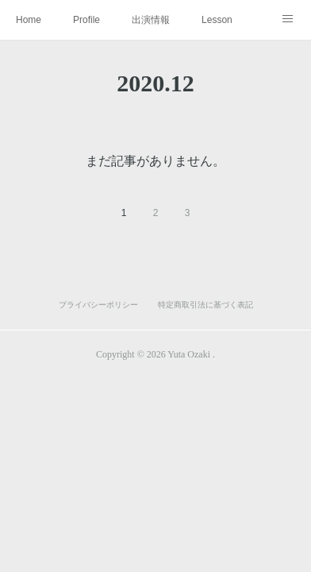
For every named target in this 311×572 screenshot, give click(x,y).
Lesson (217, 19)
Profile (86, 19)
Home (28, 19)
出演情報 (151, 19)
